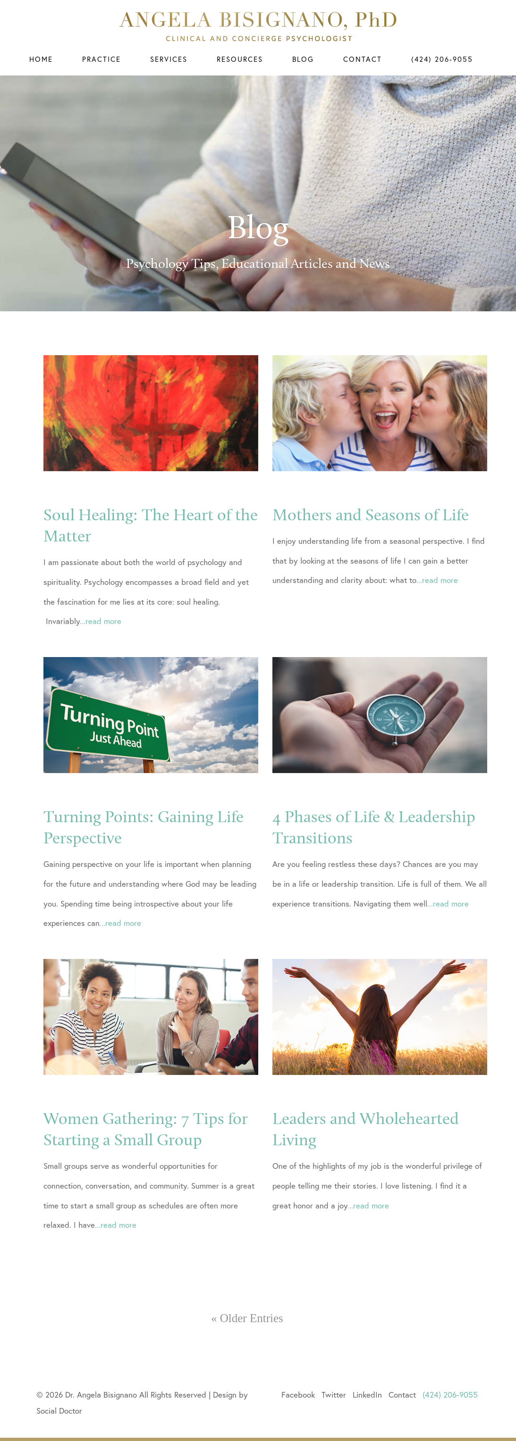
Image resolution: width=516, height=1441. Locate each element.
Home (41, 59)
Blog (303, 59)
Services (168, 59)
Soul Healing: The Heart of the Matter (150, 569)
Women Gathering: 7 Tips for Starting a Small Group (145, 1172)
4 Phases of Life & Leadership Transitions (373, 870)
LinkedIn (367, 1394)
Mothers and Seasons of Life (370, 558)
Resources (240, 59)
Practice (101, 59)
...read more (100, 664)
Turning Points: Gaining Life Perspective (143, 870)
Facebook (298, 1394)
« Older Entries (247, 1318)
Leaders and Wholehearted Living (365, 1172)
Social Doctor (59, 1410)
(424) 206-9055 (442, 59)
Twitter (333, 1394)
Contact (362, 59)
